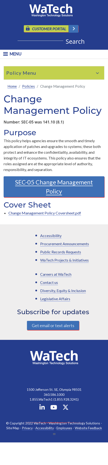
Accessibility (51, 235)
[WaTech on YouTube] (53, 408)
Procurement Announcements (64, 243)
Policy (13, 73)
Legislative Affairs (55, 298)
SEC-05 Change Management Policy (54, 186)
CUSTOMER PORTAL (49, 28)
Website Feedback (88, 428)
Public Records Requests (60, 252)
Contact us (49, 282)
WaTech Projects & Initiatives (64, 260)
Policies (28, 86)
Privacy (27, 428)
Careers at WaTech (55, 274)
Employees (64, 428)
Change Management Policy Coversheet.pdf (44, 213)
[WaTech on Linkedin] (42, 408)
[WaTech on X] (65, 408)
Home (12, 86)
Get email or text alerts (53, 325)
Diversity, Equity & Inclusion (63, 290)
